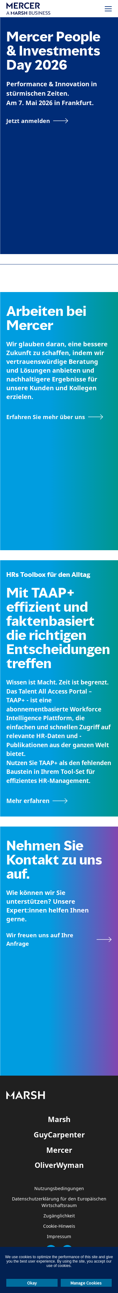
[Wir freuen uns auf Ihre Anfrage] (59, 939)
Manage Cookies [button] (86, 1283)
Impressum (59, 1236)
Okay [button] (32, 1283)
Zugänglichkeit (59, 1216)
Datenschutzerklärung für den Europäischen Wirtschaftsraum (59, 1202)
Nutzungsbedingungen (59, 1188)
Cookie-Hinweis (59, 1226)
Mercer (59, 1150)
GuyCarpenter (59, 1135)
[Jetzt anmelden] (37, 120)
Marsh (59, 1119)
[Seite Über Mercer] (54, 417)
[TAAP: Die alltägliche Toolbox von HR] (59, 800)
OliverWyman (59, 1165)
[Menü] (108, 9)
